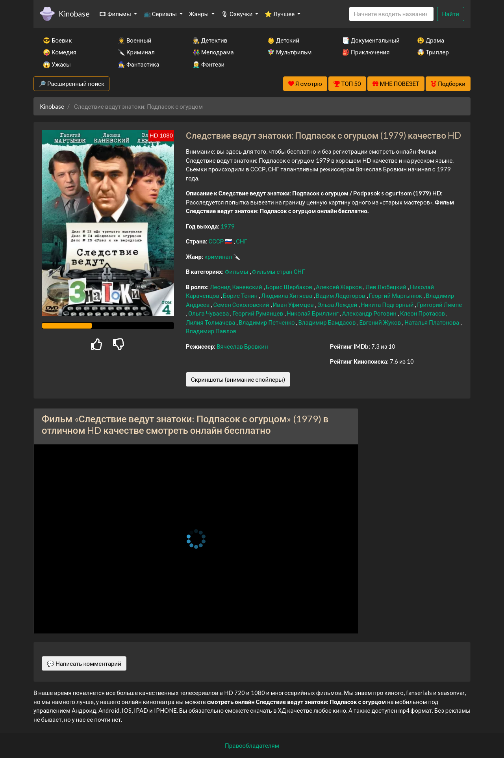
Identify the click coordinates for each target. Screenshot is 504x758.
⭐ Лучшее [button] (280, 13)
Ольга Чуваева (209, 313)
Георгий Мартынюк (396, 295)
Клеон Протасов (423, 313)
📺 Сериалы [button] (160, 13)
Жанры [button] (199, 13)
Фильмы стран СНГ (278, 271)
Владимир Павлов (211, 330)
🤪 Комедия (59, 52)
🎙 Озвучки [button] (237, 13)
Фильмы (237, 271)
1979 (227, 226)
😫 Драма (430, 40)
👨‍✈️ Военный (134, 40)
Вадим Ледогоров (341, 295)
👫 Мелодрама (213, 52)
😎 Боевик (57, 40)
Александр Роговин (370, 313)
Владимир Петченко (267, 322)
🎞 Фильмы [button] (115, 13)
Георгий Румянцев (258, 313)
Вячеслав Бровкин (242, 346)
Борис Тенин (241, 295)
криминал (218, 256)
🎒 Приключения (365, 52)
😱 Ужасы (57, 64)
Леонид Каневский (236, 286)
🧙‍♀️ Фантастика (138, 64)
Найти (450, 13)
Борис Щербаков (289, 286)
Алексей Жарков (339, 286)
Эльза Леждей (337, 304)
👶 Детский (283, 40)
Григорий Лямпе (439, 304)
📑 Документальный (369, 40)
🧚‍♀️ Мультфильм (289, 52)
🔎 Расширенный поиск (71, 83)
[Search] (391, 14)
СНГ (241, 241)
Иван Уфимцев (294, 304)
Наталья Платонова (432, 322)
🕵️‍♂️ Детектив (210, 40)
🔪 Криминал (136, 52)
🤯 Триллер (433, 52)
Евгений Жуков (380, 322)
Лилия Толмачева (211, 322)
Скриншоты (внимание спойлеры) (238, 379)
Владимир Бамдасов (327, 322)
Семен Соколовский (241, 304)
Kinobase (74, 13)
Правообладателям (252, 745)
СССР (216, 241)
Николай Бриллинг (313, 313)
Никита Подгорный (388, 304)
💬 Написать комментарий (84, 663)
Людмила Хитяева (287, 295)
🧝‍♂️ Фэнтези (208, 64)
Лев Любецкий (386, 286)
